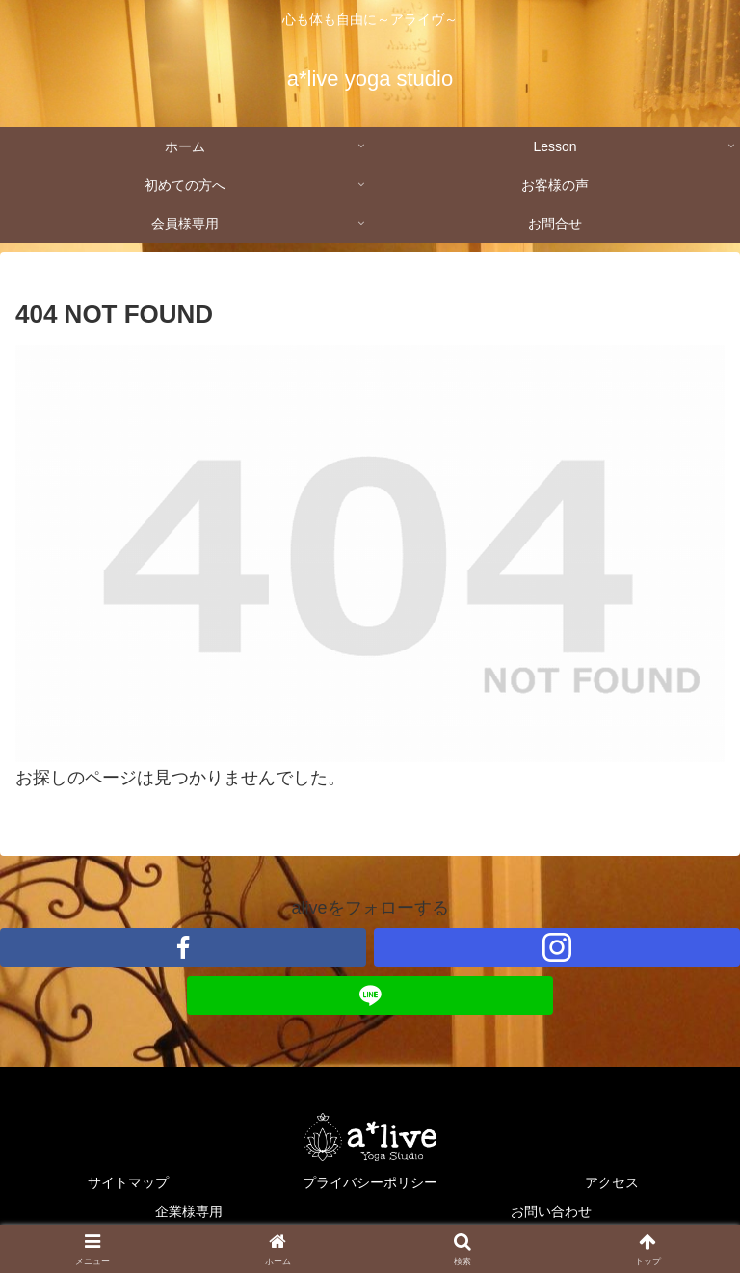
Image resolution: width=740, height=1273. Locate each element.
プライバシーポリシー (370, 1182)
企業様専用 (189, 1211)
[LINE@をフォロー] (370, 995)
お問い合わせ (551, 1211)
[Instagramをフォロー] (557, 947)
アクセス (612, 1182)
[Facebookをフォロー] (183, 947)
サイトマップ (128, 1182)
